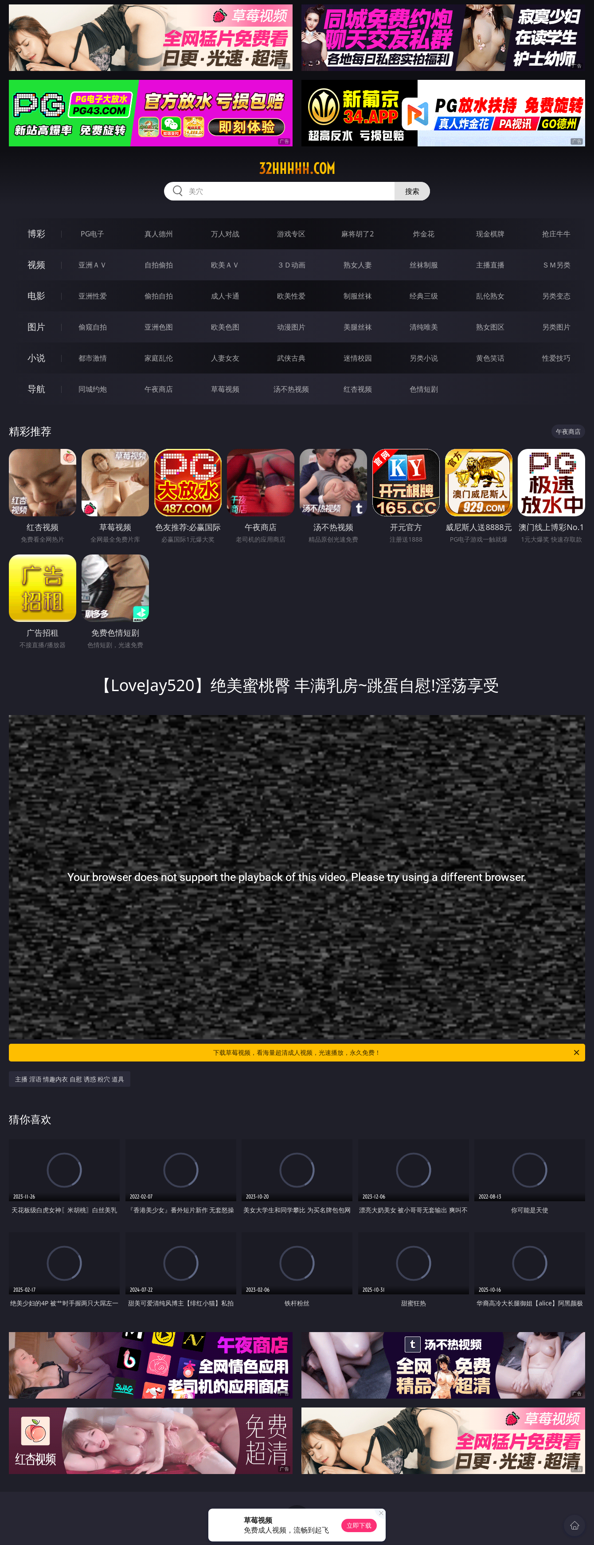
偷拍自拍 (159, 296)
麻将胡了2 (357, 234)
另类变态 (556, 296)
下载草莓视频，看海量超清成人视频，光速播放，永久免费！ (397, 1052)
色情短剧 (424, 389)
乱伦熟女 (490, 296)
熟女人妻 (358, 265)
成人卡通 (225, 296)
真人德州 (159, 234)
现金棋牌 (490, 234)
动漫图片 (291, 327)
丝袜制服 (424, 265)
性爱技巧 (556, 358)
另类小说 (424, 358)
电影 (36, 296)
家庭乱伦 (159, 358)
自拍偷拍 (159, 265)
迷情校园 (358, 358)
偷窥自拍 (92, 327)
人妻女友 (225, 358)
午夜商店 (159, 389)
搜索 (412, 191)
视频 (36, 265)
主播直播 (490, 265)
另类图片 (556, 327)
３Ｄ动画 (291, 265)
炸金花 (423, 234)
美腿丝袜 (358, 327)
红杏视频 (358, 389)
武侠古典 (291, 358)
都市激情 (92, 358)
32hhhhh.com (297, 168)
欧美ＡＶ (225, 265)
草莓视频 (225, 389)
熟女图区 (490, 327)
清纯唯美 (424, 327)
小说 (36, 358)
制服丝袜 (358, 296)
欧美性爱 (291, 296)
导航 (36, 389)
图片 (36, 327)
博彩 (36, 234)
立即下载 (359, 1525)
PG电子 (92, 234)
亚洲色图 (159, 327)
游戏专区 (291, 234)
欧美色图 (225, 327)
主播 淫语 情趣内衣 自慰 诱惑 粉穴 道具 (69, 1079)
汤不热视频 (291, 389)
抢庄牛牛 (556, 234)
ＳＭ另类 (556, 265)
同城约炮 (92, 389)
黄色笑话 (490, 358)
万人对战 (225, 234)
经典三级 (424, 296)
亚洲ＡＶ (92, 265)
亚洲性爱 (92, 296)
